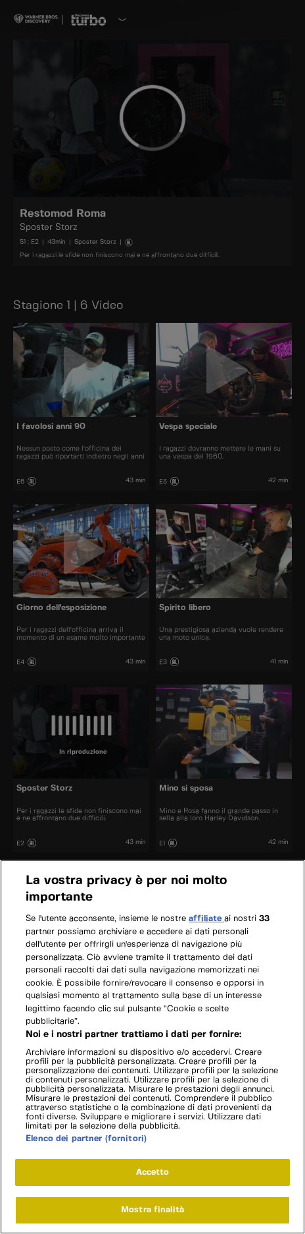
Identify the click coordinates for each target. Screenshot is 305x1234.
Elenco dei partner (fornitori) (86, 1147)
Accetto (153, 1181)
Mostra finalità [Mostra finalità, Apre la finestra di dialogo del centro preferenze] (152, 1219)
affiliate (206, 928)
